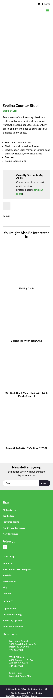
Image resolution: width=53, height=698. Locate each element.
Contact (7, 593)
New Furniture (10, 533)
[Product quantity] (6, 206)
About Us (7, 563)
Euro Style (10, 111)
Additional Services (13, 626)
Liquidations (9, 608)
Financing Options (12, 620)
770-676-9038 (16, 650)
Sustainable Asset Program (17, 569)
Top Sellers (8, 515)
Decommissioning (12, 614)
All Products (9, 509)
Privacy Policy (35, 693)
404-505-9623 (16, 666)
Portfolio (7, 575)
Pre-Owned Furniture (14, 527)
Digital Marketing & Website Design (21, 696)
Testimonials (9, 581)
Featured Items (11, 521)
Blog (5, 587)
